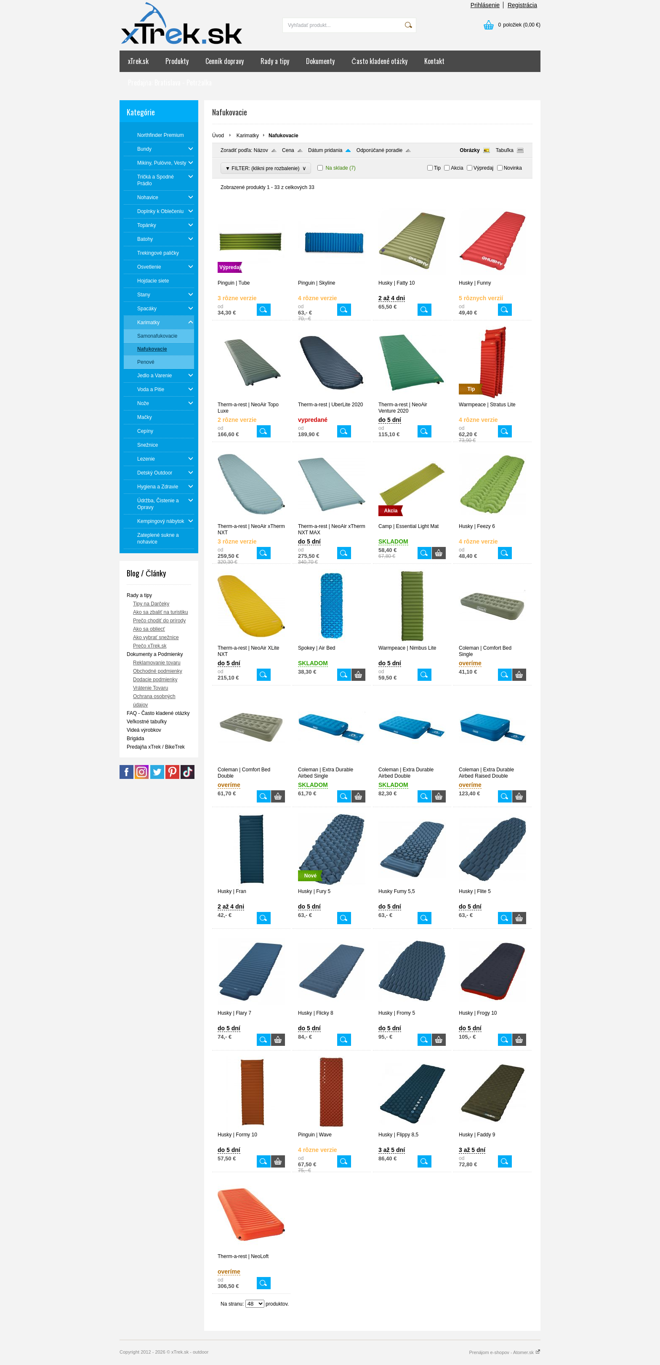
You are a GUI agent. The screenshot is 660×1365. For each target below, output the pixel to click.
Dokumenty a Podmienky (155, 654)
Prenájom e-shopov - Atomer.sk (504, 1352)
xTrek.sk (138, 61)
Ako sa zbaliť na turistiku (160, 612)
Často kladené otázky (379, 61)
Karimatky (248, 136)
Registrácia (522, 5)
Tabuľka (505, 150)
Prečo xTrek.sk (150, 646)
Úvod (218, 136)
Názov (261, 150)
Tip (437, 168)
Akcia (457, 168)
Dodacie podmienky (155, 679)
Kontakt (434, 61)
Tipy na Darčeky (151, 604)
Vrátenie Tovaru (150, 688)
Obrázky (469, 150)
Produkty (177, 61)
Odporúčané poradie (379, 150)
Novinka (513, 168)
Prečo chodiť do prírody (159, 621)
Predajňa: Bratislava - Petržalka (170, 82)
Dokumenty (320, 61)
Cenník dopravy (224, 61)
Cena (288, 150)
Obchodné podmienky (157, 671)
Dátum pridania (325, 150)
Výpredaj (483, 168)
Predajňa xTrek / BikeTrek (156, 747)
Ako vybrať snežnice (156, 637)
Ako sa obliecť (149, 629)
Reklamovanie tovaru (157, 663)
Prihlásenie (485, 5)
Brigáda (135, 738)
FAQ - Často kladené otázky (158, 713)
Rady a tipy (275, 61)
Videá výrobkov (144, 730)
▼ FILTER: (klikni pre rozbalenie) (265, 168)
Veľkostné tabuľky (147, 722)
